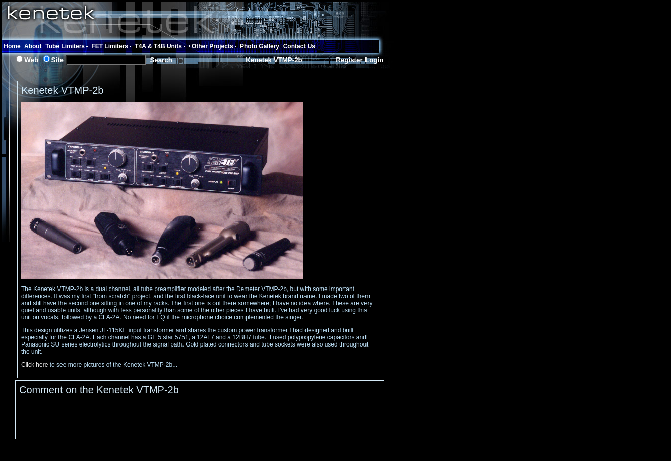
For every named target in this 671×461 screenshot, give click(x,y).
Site (57, 60)
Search (161, 60)
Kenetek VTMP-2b (274, 60)
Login (374, 60)
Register (349, 60)
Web (31, 60)
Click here (34, 364)
